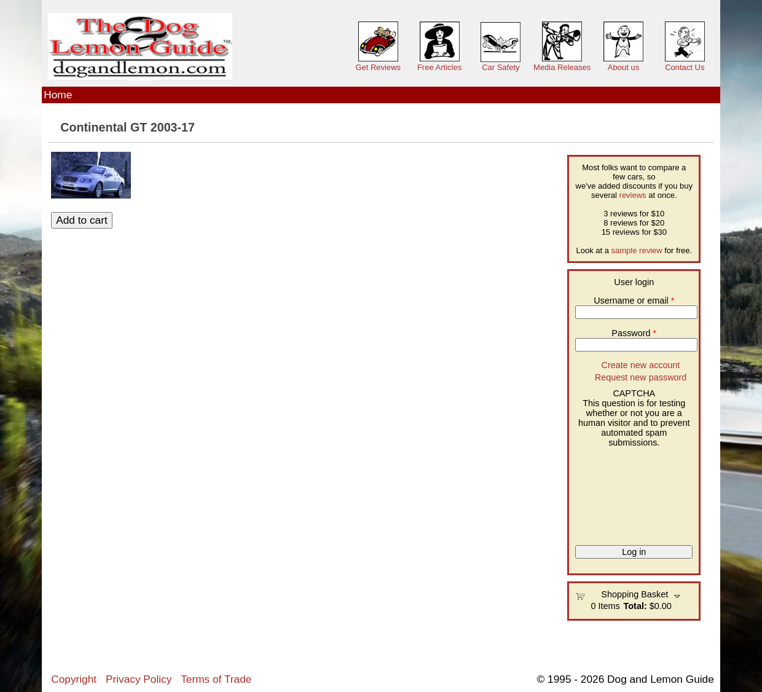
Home (58, 94)
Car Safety (500, 67)
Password (633, 333)
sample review (636, 250)
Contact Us (684, 67)
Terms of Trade (216, 679)
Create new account (641, 365)
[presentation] (625, 491)
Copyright (73, 679)
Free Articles (439, 67)
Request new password (641, 377)
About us (623, 67)
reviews (632, 195)
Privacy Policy (138, 679)
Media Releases (562, 67)
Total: (635, 606)
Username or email (634, 300)
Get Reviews (378, 67)
